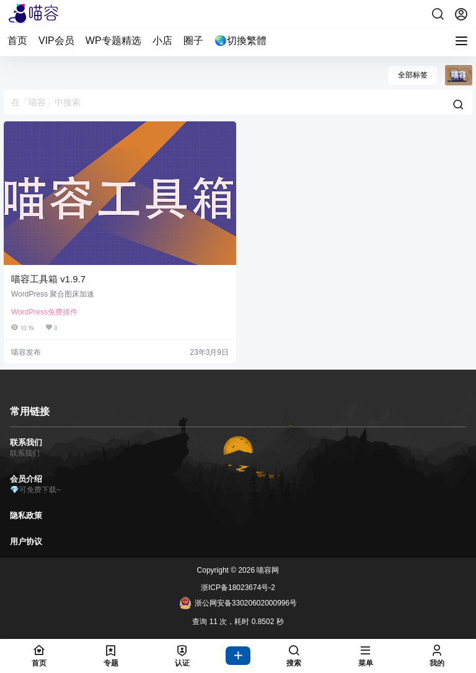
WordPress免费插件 (44, 312)
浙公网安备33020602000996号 (238, 603)
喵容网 (267, 570)
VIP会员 (56, 40)
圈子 (193, 40)
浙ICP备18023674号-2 (238, 587)
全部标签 (413, 75)
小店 (162, 40)
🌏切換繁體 (240, 40)
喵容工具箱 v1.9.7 (48, 279)
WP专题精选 (113, 40)
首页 (17, 40)
